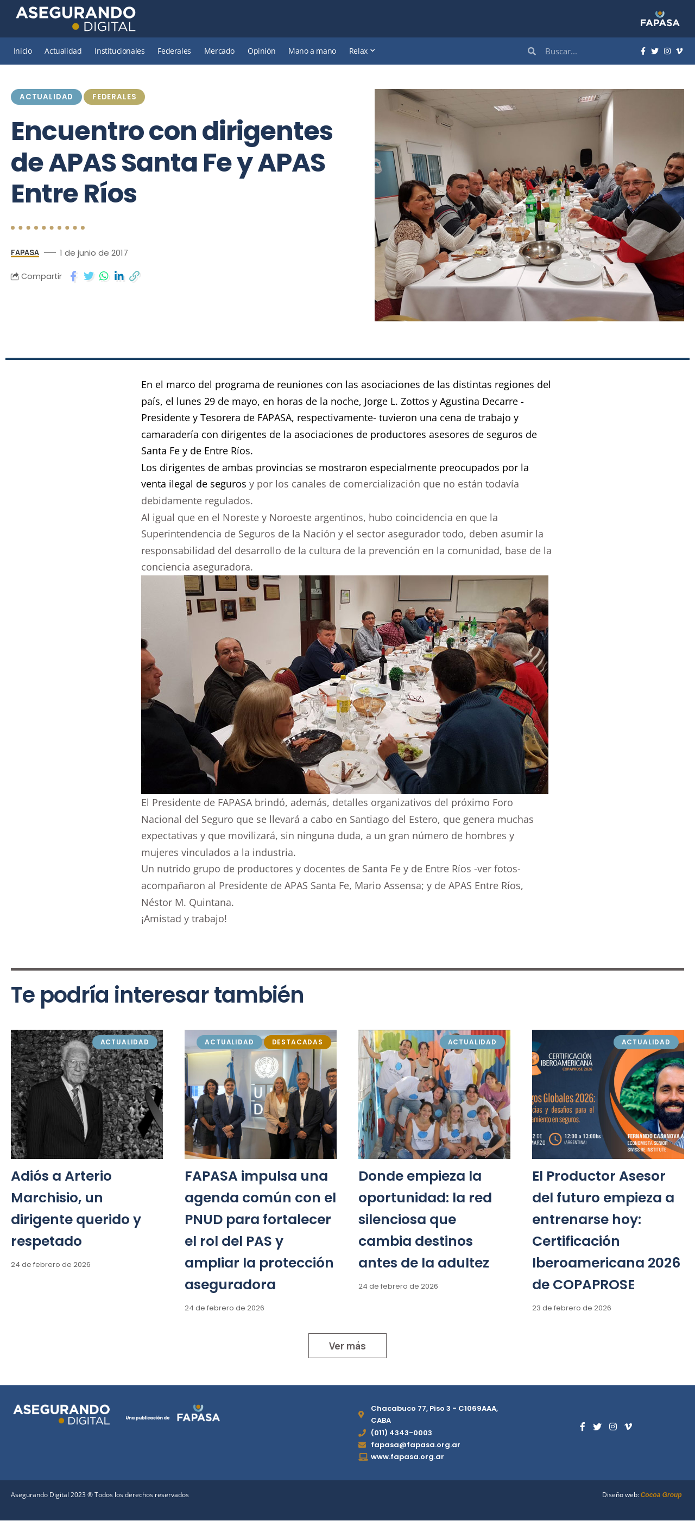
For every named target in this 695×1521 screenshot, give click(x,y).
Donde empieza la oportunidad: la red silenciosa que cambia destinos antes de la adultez (425, 1219)
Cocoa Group (661, 1495)
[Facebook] (643, 51)
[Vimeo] (679, 51)
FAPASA (26, 252)
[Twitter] (654, 51)
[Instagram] (667, 51)
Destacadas (297, 1042)
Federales (114, 97)
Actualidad (46, 97)
